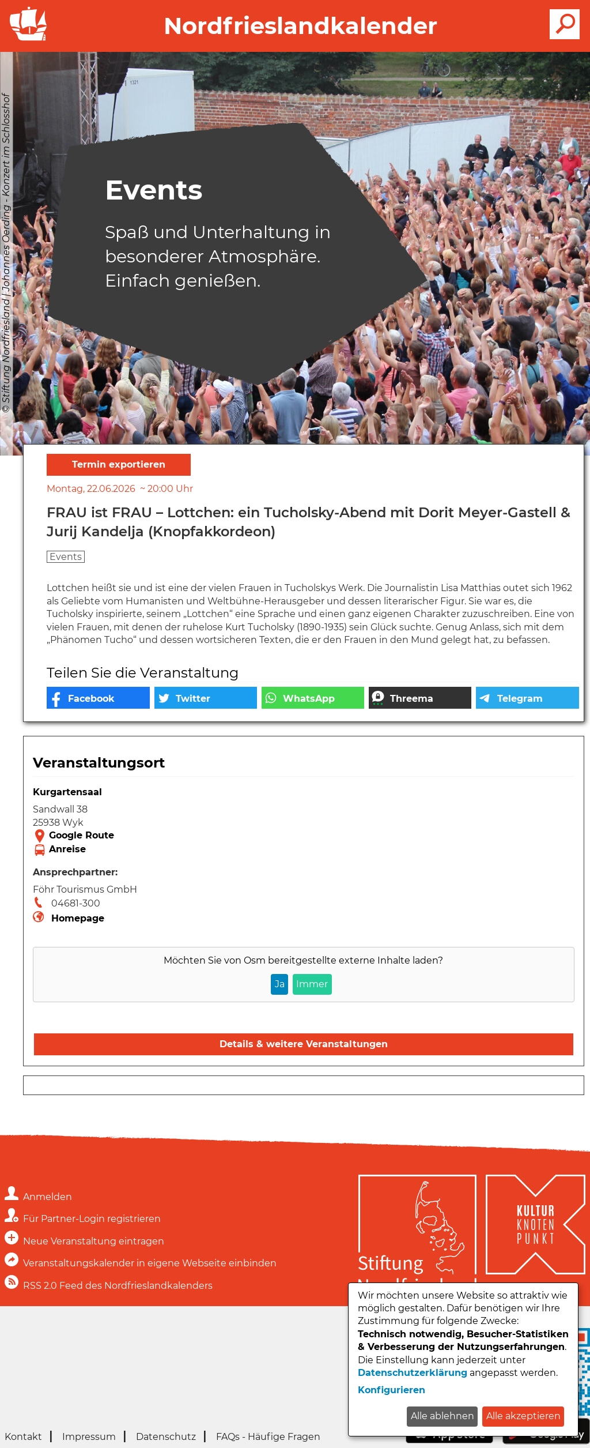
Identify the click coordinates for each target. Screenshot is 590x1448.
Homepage (77, 918)
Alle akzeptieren (523, 1416)
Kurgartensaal (67, 792)
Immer (312, 984)
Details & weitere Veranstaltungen (304, 1044)
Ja (280, 984)
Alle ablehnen (442, 1416)
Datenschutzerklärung (412, 1372)
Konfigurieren (391, 1390)
